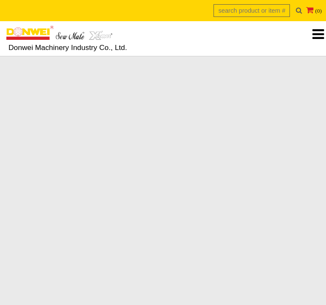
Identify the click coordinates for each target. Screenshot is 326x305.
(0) (318, 11)
